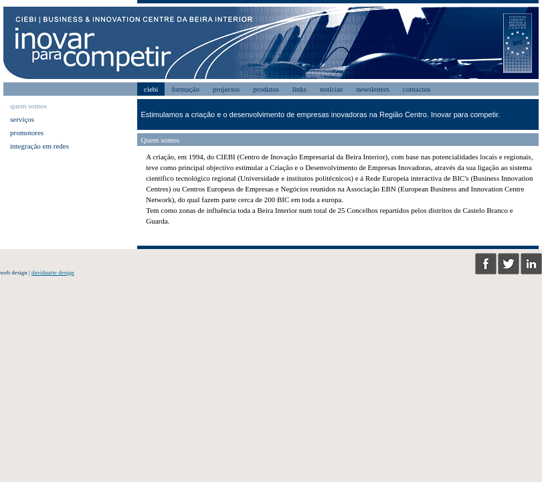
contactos (417, 89)
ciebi (151, 89)
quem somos (28, 106)
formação (185, 89)
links (299, 89)
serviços (22, 119)
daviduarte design (52, 272)
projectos (226, 89)
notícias (331, 89)
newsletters (372, 89)
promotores (26, 133)
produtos (266, 89)
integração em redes (39, 146)
